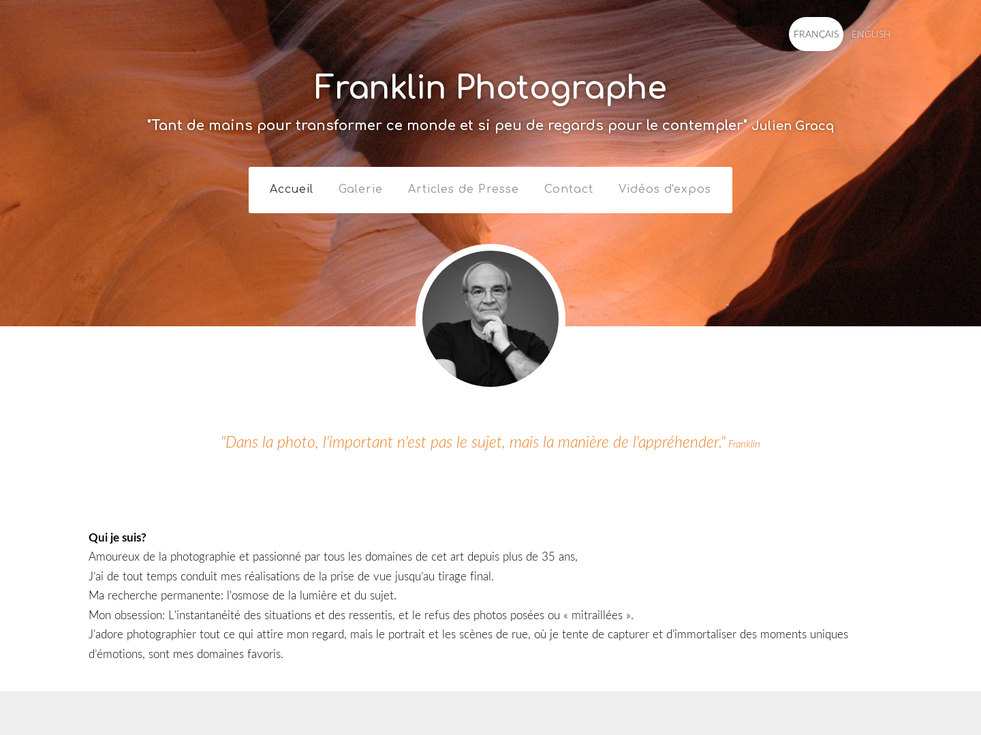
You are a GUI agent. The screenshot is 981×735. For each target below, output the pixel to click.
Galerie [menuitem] (361, 186)
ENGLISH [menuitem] (868, 33)
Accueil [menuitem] (291, 186)
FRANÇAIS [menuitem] (812, 33)
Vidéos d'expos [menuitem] (665, 186)
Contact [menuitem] (568, 186)
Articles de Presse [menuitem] (463, 186)
